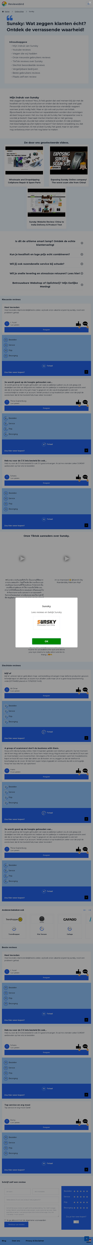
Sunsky (46, 606)
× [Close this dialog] (90, 3)
